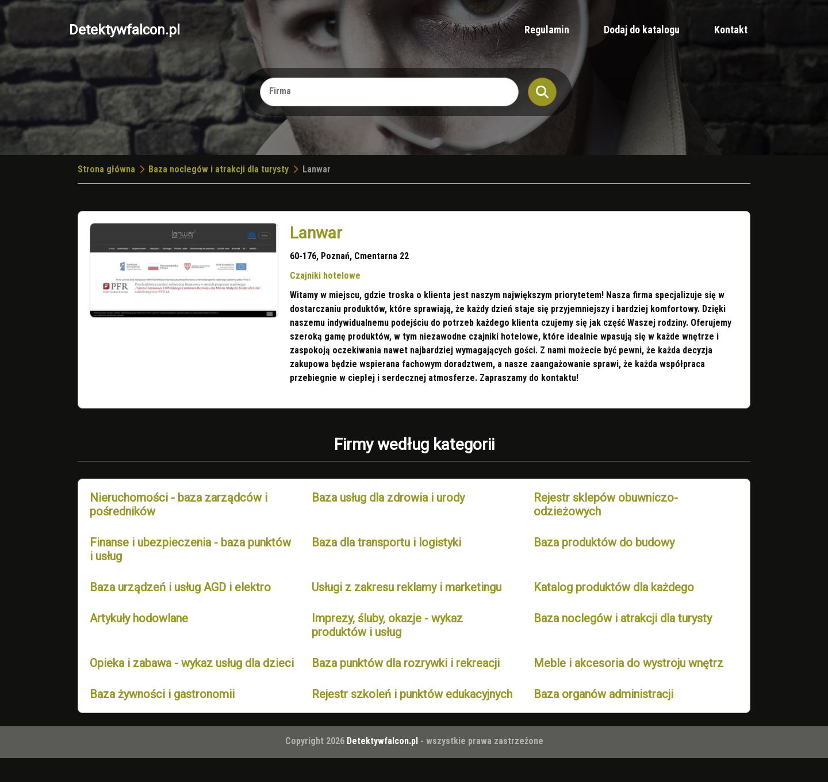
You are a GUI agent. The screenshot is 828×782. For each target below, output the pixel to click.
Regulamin (546, 30)
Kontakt (730, 30)
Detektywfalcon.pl (124, 30)
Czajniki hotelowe (325, 275)
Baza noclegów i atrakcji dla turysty (218, 169)
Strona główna (106, 169)
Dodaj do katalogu (642, 30)
